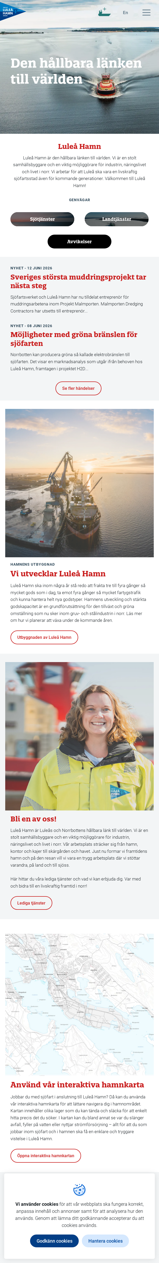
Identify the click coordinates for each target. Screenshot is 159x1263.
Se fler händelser (78, 388)
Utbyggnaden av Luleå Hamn (44, 637)
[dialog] (79, 1216)
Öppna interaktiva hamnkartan (45, 1155)
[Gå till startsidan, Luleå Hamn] (13, 11)
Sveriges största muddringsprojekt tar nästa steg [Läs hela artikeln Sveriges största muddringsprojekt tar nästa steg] (78, 281)
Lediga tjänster (31, 903)
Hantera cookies (105, 1241)
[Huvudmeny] (146, 12)
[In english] (125, 12)
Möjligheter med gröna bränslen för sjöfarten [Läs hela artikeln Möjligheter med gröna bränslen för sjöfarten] (73, 338)
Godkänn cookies (54, 1241)
